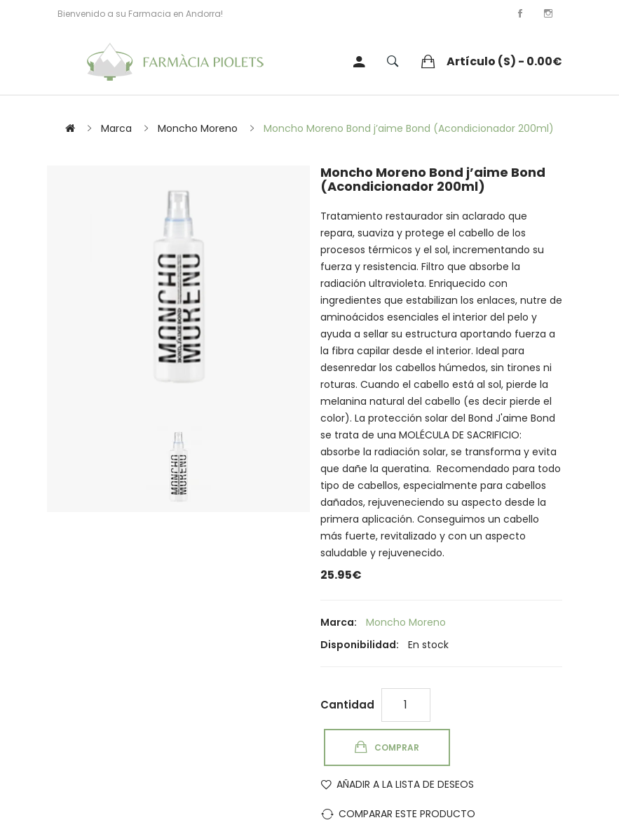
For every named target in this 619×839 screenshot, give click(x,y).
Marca (116, 128)
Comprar (396, 747)
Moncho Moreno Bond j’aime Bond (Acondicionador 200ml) (409, 128)
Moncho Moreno (198, 128)
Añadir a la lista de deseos (405, 784)
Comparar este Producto (407, 814)
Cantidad (347, 704)
